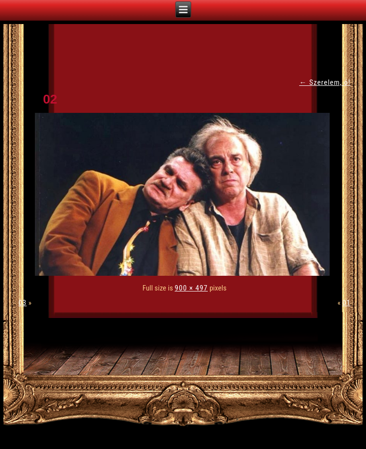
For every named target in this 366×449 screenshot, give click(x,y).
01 (346, 302)
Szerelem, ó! (325, 82)
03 (22, 302)
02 (50, 99)
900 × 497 (191, 288)
